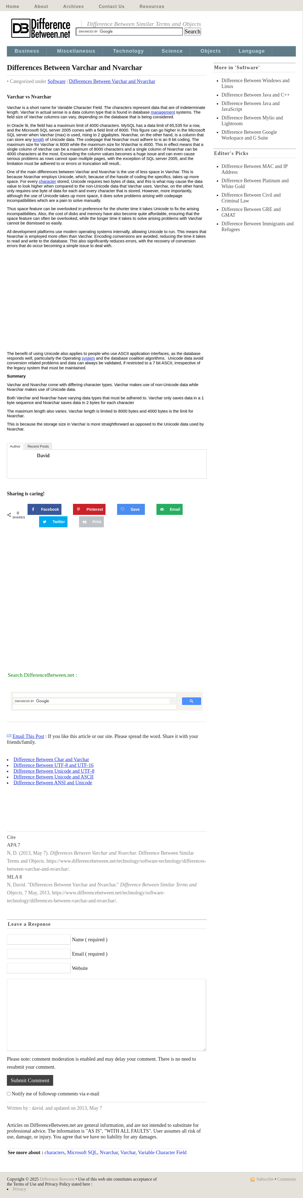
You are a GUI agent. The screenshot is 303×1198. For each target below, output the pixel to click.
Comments (286, 1179)
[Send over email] (169, 509)
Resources (152, 6)
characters (55, 1152)
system (88, 358)
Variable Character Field (162, 1152)
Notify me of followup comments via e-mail (55, 1094)
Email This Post (28, 736)
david (43, 455)
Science (172, 51)
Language (252, 51)
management (163, 112)
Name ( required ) (89, 939)
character (47, 181)
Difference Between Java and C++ (255, 95)
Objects (211, 51)
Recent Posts (38, 446)
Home (12, 6)
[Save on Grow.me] (131, 509)
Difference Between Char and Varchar (51, 759)
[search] (92, 701)
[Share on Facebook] (44, 509)
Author (15, 446)
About (41, 6)
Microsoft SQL (82, 1152)
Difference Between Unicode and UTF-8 (53, 771)
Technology (128, 51)
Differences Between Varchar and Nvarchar (112, 81)
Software (57, 81)
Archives (73, 6)
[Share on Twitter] (53, 521)
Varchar (128, 1152)
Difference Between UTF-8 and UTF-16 (53, 765)
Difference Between (57, 1179)
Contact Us (112, 6)
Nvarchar (109, 1152)
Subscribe (265, 1179)
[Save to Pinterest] (89, 509)
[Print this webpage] (91, 521)
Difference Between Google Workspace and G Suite (249, 135)
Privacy (19, 1189)
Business (27, 51)
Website (80, 968)
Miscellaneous (76, 51)
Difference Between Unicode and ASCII (53, 777)
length (38, 139)
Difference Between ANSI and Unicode (52, 782)
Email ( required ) (89, 954)
